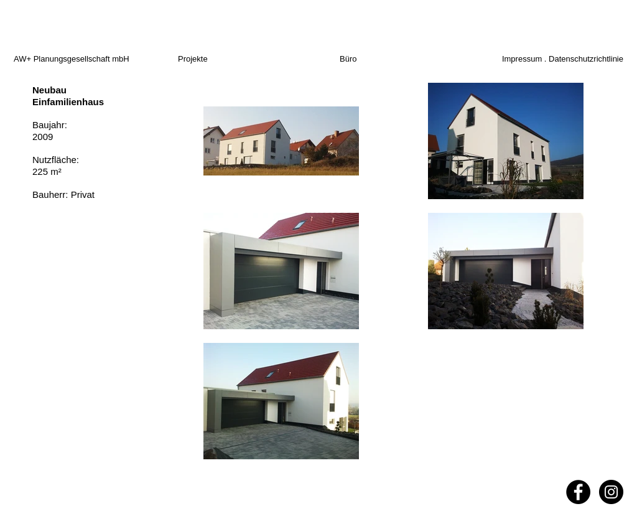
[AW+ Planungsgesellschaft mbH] (94, 59)
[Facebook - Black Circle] (578, 492)
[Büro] (360, 59)
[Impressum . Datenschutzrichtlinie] (553, 59)
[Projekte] (208, 59)
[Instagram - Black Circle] (611, 492)
